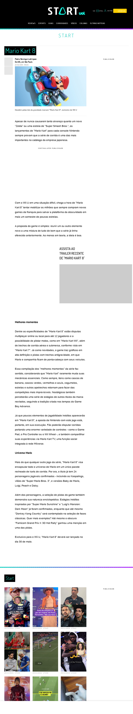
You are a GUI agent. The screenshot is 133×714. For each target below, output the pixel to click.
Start (67, 35)
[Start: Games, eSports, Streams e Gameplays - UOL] (63, 11)
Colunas (83, 23)
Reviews (31, 23)
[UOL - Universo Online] (82, 13)
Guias (50, 23)
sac (94, 11)
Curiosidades (62, 23)
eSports (42, 23)
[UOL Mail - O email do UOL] (99, 10)
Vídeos (74, 23)
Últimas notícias (97, 23)
